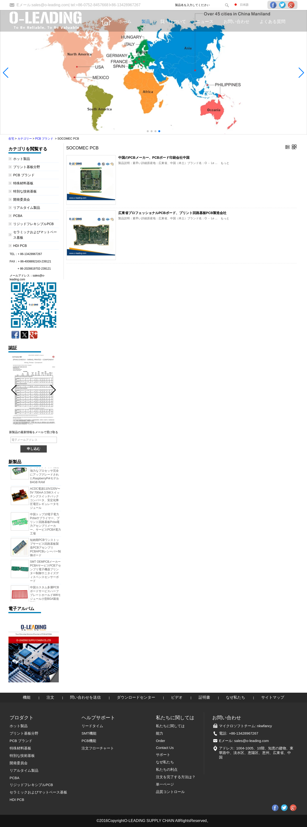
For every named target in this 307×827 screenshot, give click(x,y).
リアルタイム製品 (26, 208)
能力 (159, 733)
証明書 (204, 697)
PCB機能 (89, 741)
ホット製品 (21, 159)
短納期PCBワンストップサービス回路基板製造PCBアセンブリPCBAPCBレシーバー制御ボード (45, 548)
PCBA (17, 216)
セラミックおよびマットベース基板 (38, 792)
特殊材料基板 (23, 183)
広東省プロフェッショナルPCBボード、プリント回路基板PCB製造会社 (172, 213)
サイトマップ (272, 697)
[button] (148, 131)
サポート (163, 755)
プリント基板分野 (26, 167)
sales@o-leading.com (50, 5)
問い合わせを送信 (85, 697)
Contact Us (165, 748)
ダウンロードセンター (136, 697)
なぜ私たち (235, 697)
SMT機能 (89, 733)
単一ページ (165, 784)
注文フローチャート (98, 748)
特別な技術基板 (25, 191)
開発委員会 (21, 199)
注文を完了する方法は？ (175, 777)
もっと (225, 163)
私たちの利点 (166, 769)
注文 (50, 697)
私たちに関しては (170, 726)
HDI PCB (20, 246)
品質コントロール (170, 792)
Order (160, 741)
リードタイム (92, 726)
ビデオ (177, 697)
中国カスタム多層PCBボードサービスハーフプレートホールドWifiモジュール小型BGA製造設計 (45, 596)
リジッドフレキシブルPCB (33, 224)
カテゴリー (25, 138)
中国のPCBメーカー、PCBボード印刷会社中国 (153, 157)
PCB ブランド (44, 138)
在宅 (11, 138)
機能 (26, 697)
